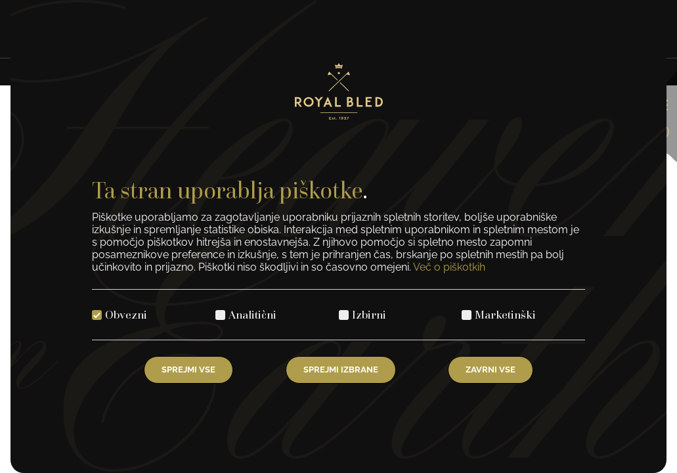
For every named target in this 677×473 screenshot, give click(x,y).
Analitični (252, 314)
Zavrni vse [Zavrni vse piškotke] (490, 369)
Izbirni (369, 314)
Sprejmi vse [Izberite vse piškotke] (188, 369)
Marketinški (505, 314)
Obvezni (126, 314)
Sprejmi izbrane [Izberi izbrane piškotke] (340, 369)
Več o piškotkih (449, 267)
